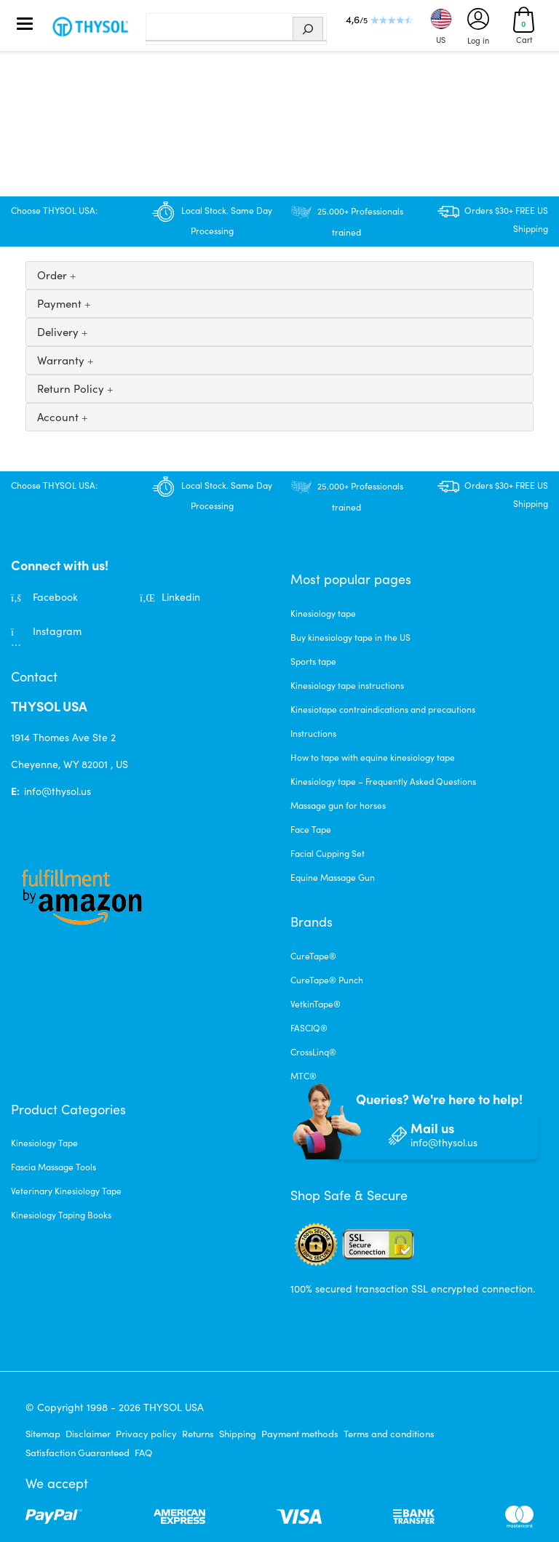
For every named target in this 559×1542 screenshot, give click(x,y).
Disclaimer (88, 1433)
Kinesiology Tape (44, 1142)
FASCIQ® (309, 1028)
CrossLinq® (313, 1052)
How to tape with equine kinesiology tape (372, 757)
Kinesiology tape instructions (347, 685)
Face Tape (310, 829)
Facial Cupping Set (327, 853)
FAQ (143, 1452)
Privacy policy (146, 1433)
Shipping (237, 1433)
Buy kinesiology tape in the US (350, 637)
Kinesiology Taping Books (61, 1215)
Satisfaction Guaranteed (77, 1452)
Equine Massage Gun (332, 877)
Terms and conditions (389, 1433)
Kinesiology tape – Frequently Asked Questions (383, 781)
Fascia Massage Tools (53, 1167)
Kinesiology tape (323, 613)
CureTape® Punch (326, 980)
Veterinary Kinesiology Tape (66, 1191)
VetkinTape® (315, 1004)
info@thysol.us (57, 791)
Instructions (313, 733)
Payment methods (299, 1433)
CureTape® (313, 956)
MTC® (303, 1076)
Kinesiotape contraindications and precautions (382, 709)
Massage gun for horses (338, 805)
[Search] (308, 29)
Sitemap (42, 1433)
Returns (198, 1433)
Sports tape (313, 661)
